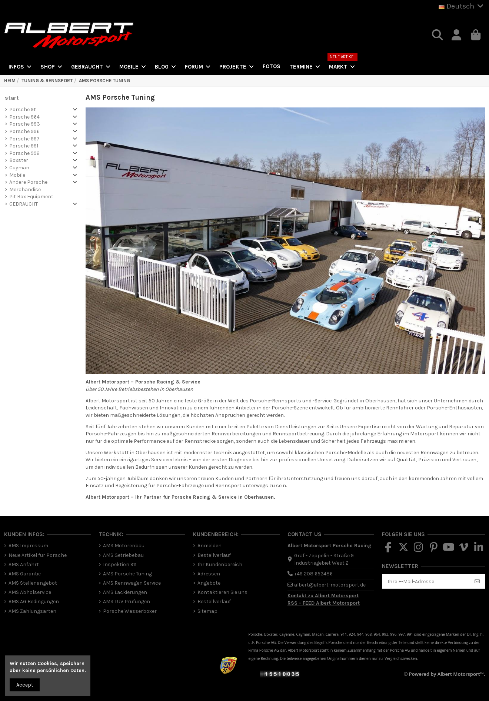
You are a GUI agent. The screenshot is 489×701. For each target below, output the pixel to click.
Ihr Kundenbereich (219, 564)
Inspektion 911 (119, 564)
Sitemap (207, 611)
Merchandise (25, 189)
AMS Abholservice (30, 592)
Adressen (208, 574)
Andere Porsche (28, 182)
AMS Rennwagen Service (132, 583)
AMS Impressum (28, 545)
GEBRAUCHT (23, 204)
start (12, 97)
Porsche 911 (23, 109)
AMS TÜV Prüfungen (126, 601)
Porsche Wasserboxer (130, 611)
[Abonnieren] (477, 581)
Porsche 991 (23, 146)
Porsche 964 (24, 117)
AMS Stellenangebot (33, 583)
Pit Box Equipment (31, 196)
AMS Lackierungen (125, 592)
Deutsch (462, 6)
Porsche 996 (24, 131)
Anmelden (209, 545)
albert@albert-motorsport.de (330, 585)
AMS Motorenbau (123, 545)
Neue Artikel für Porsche (38, 555)
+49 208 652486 (313, 574)
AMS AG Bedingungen (34, 601)
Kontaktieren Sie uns (222, 592)
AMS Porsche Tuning (127, 574)
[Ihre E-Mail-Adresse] (426, 581)
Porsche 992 (24, 153)
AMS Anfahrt (24, 564)
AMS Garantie (25, 574)
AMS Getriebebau (123, 555)
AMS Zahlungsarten (32, 611)
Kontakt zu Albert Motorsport (323, 595)
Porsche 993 (24, 124)
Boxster (18, 160)
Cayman (19, 168)
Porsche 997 (24, 139)
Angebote (208, 583)
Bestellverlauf (214, 555)
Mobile (17, 175)
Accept (24, 685)
